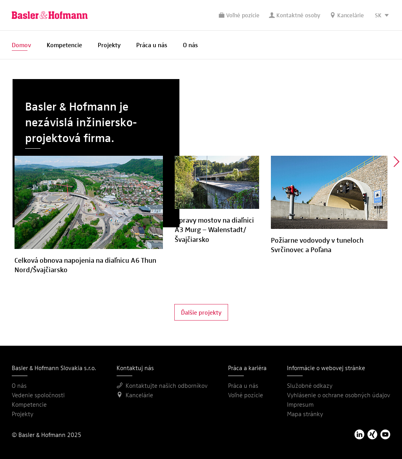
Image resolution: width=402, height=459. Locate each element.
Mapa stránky (305, 414)
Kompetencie (64, 44)
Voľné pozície (239, 15)
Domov (21, 44)
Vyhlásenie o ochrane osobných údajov (338, 395)
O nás (190, 44)
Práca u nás (151, 44)
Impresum (300, 404)
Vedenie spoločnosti (38, 395)
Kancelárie (347, 15)
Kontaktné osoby (294, 15)
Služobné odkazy (310, 385)
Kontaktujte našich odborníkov (162, 385)
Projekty (109, 44)
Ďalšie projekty (201, 312)
